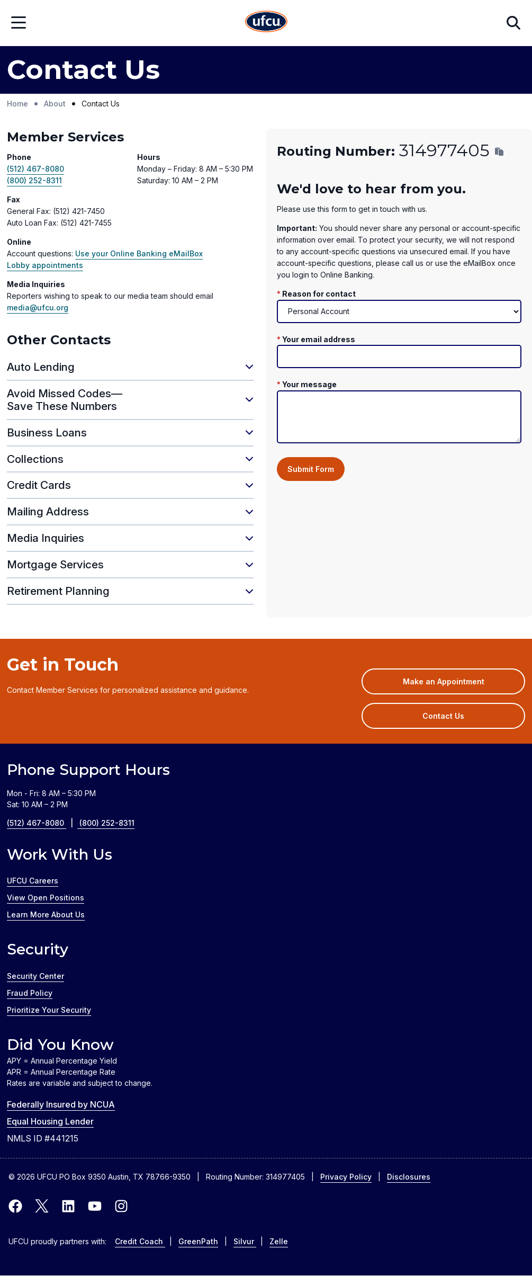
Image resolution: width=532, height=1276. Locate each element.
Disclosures (408, 1176)
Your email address (318, 339)
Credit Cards (39, 485)
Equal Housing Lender (50, 1121)
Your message (309, 384)
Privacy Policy (346, 1176)
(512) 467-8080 (35, 168)
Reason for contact (319, 293)
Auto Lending (41, 366)
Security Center (35, 975)
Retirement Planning (58, 590)
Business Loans (47, 432)
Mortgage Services (55, 564)
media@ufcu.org (37, 307)
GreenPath (198, 1241)
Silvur (244, 1241)
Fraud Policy (29, 992)
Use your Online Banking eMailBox (139, 253)
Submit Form (310, 469)
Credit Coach (140, 1241)
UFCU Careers (32, 880)
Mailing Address (48, 511)
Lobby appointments (45, 265)
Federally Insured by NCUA (61, 1104)
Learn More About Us (46, 914)
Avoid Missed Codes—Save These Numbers (64, 400)
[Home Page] (266, 23)
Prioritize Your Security (49, 1009)
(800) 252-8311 (34, 180)
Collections (35, 459)
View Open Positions (45, 897)
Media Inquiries (45, 538)
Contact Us (443, 715)
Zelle (278, 1241)
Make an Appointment (459, 684)
